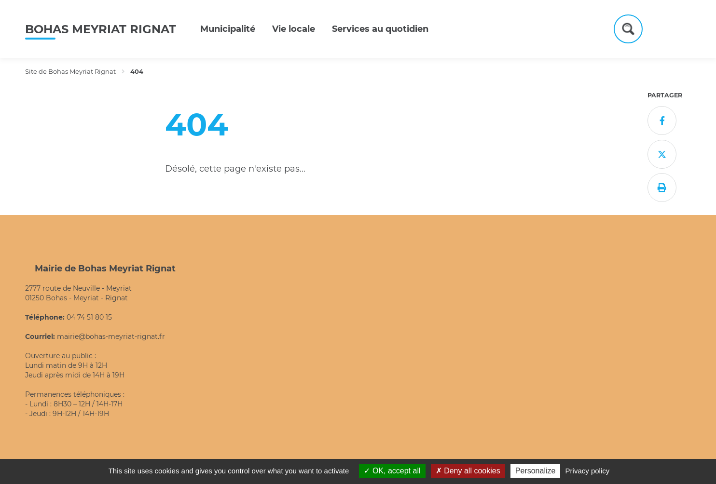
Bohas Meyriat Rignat (100, 29)
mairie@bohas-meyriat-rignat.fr (111, 336)
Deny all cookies (468, 471)
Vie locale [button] (293, 29)
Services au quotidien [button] (380, 29)
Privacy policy (587, 471)
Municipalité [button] (227, 29)
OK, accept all (392, 471)
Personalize (535, 471)
